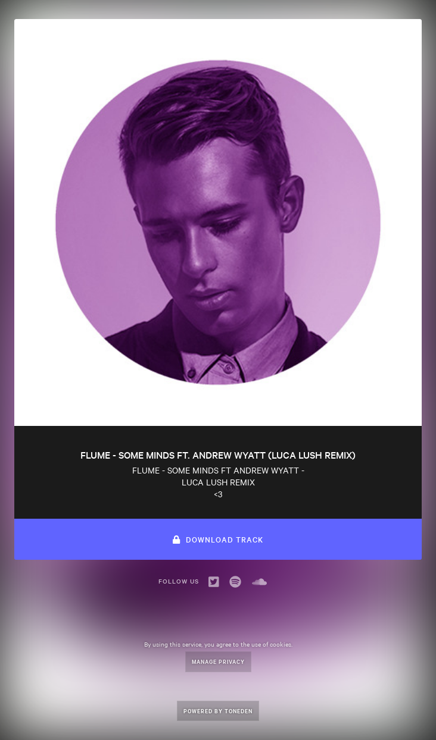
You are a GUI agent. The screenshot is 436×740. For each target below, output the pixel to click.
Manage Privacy (218, 661)
